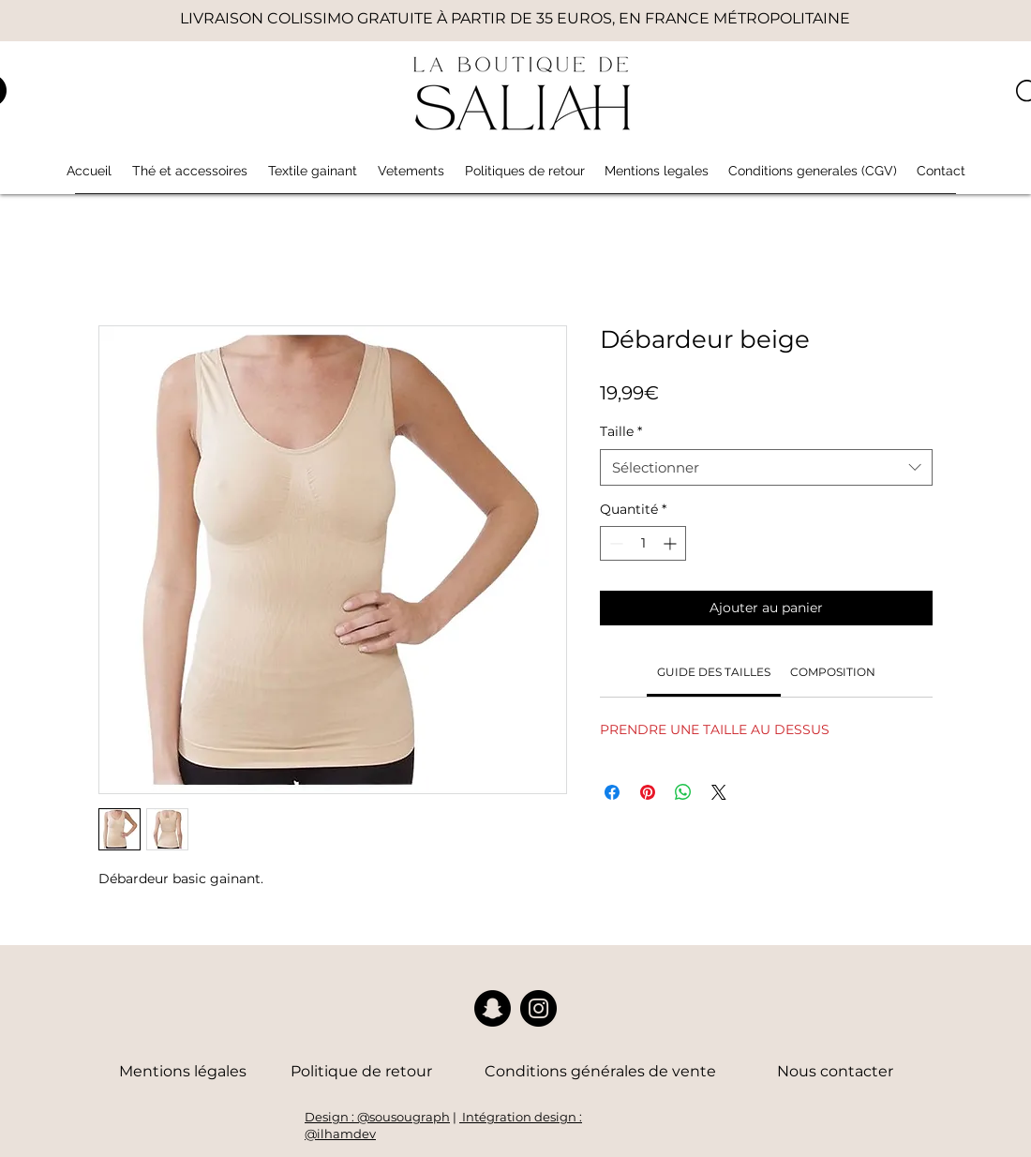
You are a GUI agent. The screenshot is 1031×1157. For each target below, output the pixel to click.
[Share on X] (719, 792)
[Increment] (671, 543)
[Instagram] (538, 1008)
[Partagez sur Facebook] (612, 792)
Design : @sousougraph (377, 1116)
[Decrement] (614, 543)
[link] (713, 672)
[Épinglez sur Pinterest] (647, 792)
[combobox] (766, 467)
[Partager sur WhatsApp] (683, 792)
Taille (621, 431)
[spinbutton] (643, 543)
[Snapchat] (492, 1008)
